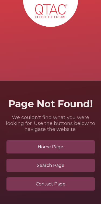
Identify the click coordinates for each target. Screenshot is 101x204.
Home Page (50, 146)
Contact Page (50, 184)
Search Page (50, 165)
